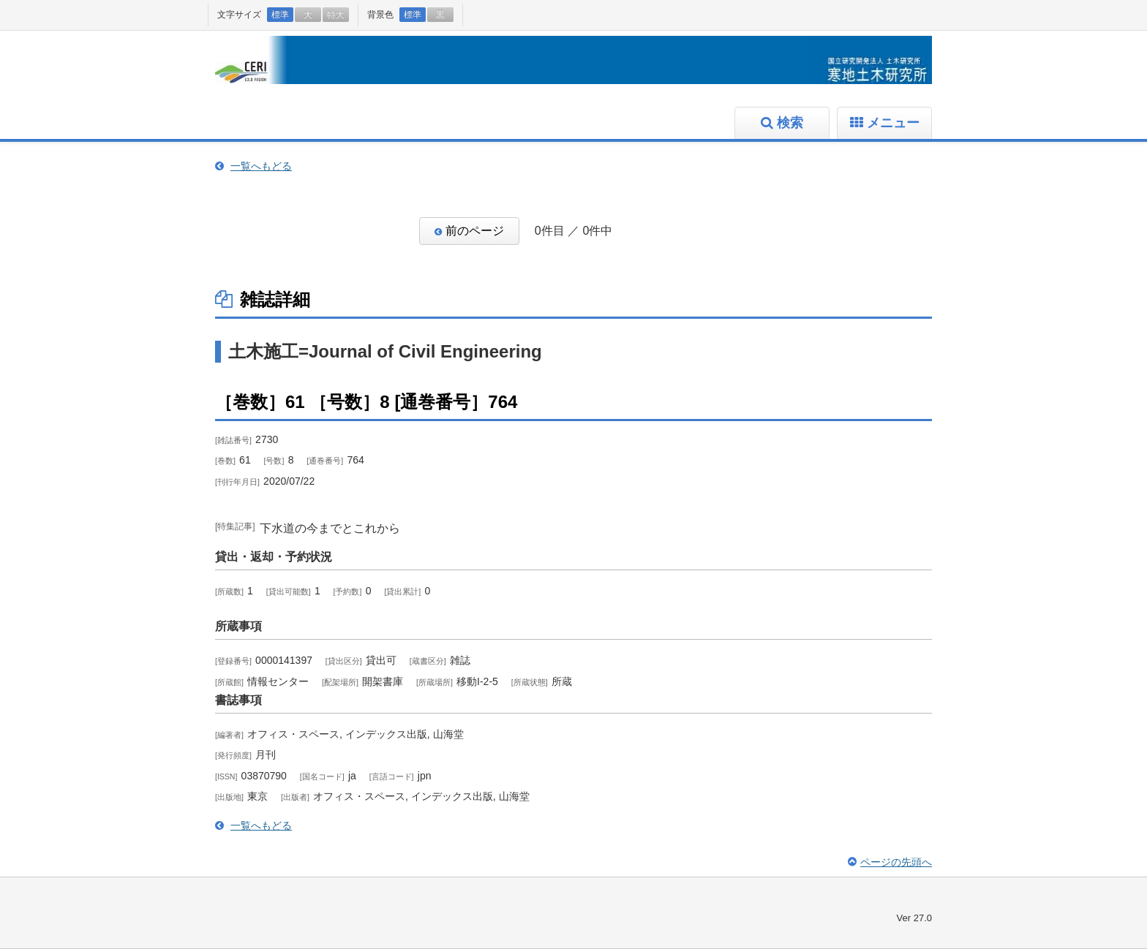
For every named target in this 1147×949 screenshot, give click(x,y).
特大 (336, 15)
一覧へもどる (261, 166)
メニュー (893, 123)
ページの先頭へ (896, 862)
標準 (280, 15)
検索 (790, 123)
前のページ (474, 230)
